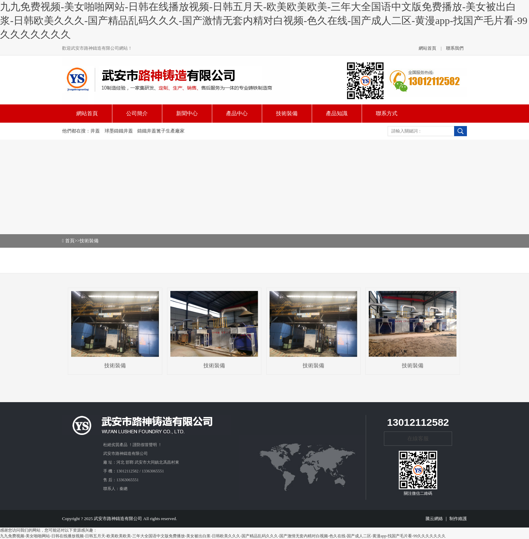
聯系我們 (455, 48)
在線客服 (418, 438)
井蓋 (95, 130)
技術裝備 (89, 240)
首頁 (70, 240)
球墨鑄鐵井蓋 (119, 130)
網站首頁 (427, 48)
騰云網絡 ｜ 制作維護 (446, 518)
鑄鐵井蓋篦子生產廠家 (161, 130)
